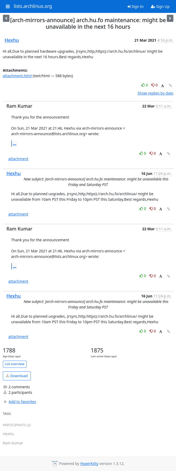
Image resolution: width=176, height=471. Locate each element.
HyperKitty (89, 463)
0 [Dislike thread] (155, 84)
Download (17, 375)
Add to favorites (19, 401)
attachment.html (17, 75)
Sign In (136, 6)
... (15, 143)
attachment (18, 158)
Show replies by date (155, 93)
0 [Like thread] (145, 84)
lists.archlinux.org (33, 6)
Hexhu (12, 40)
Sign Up (160, 6)
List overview (14, 364)
